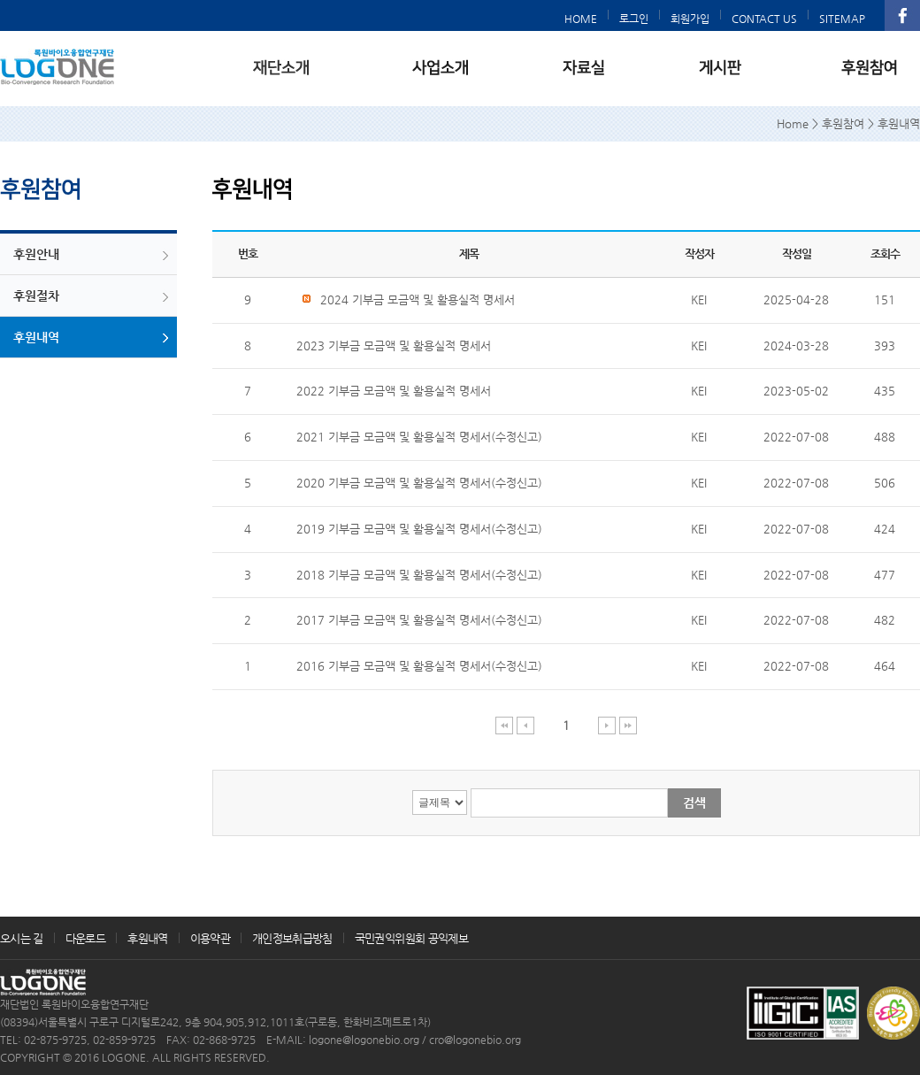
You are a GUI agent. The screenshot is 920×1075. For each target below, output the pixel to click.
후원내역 (36, 337)
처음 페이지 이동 (505, 725)
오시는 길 (21, 938)
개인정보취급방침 (292, 938)
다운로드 (85, 938)
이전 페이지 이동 (526, 725)
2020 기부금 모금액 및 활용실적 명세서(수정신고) (419, 482)
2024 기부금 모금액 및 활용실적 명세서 (407, 299)
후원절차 (36, 295)
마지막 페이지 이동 (628, 725)
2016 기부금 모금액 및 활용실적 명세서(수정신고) (419, 665)
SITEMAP (842, 18)
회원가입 (690, 18)
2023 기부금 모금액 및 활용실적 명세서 (393, 345)
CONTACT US (764, 18)
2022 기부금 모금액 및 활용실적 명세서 (393, 390)
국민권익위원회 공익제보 (411, 938)
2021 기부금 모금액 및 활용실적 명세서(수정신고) (419, 436)
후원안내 (36, 254)
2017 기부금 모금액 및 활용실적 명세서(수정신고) (419, 619)
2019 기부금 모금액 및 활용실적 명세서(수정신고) (419, 528)
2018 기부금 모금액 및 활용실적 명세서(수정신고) (419, 574)
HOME (580, 18)
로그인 (633, 18)
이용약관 (210, 938)
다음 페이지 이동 (607, 725)
